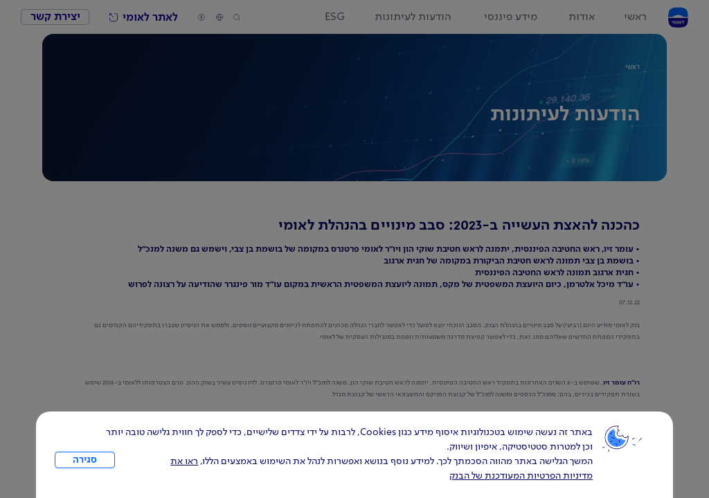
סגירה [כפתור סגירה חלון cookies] (85, 460)
